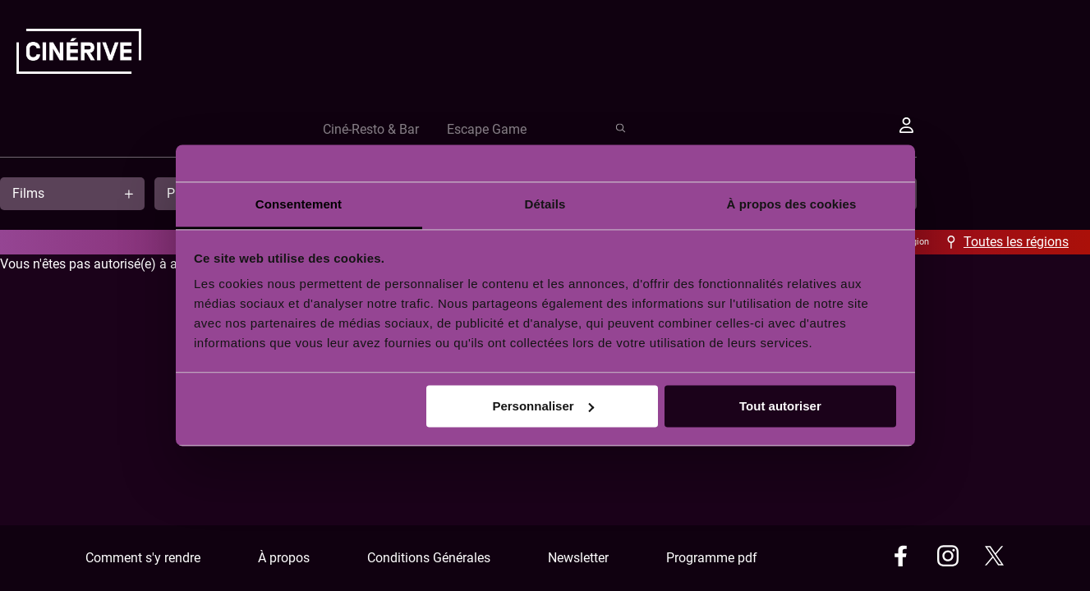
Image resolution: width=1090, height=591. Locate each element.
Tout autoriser (780, 406)
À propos (284, 558)
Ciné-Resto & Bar (669, 129)
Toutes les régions (1016, 242)
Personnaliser (542, 406)
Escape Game (785, 129)
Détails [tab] (545, 204)
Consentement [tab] (298, 204)
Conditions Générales (428, 558)
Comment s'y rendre (142, 558)
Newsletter (578, 558)
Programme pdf (711, 558)
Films (28, 193)
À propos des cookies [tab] (792, 204)
